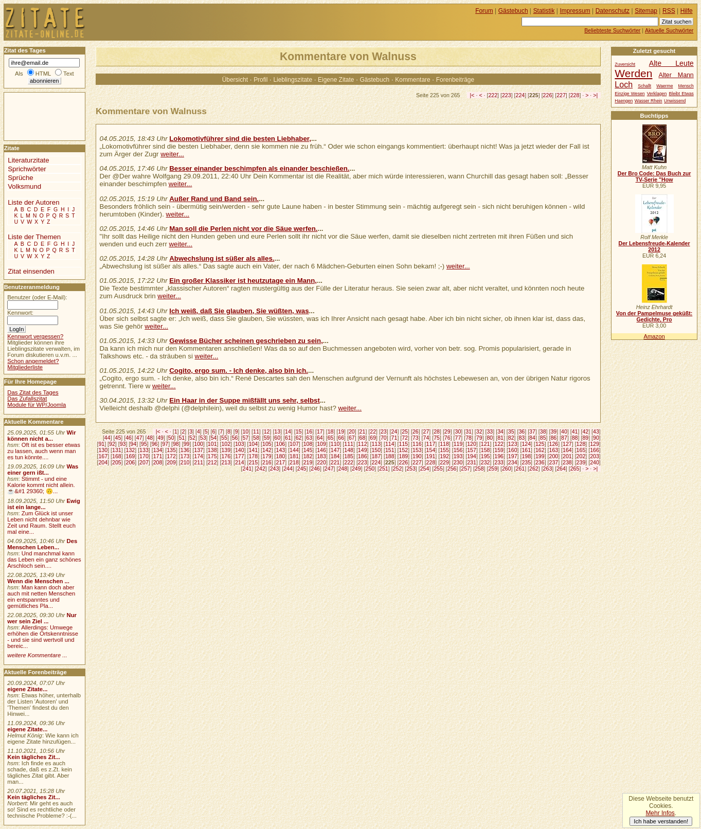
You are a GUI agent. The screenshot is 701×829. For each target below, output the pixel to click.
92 (112, 444)
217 (280, 462)
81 (500, 438)
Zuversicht (625, 64)
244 (288, 468)
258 (479, 468)
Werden (633, 73)
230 (458, 462)
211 (198, 462)
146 (321, 450)
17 (320, 431)
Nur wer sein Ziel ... (42, 618)
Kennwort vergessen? (35, 336)
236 (540, 462)
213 (225, 462)
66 (341, 438)
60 (277, 438)
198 (526, 456)
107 (294, 444)
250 (369, 468)
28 (437, 431)
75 (437, 438)
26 (415, 431)
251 (383, 468)
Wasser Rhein (648, 100)
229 (444, 462)
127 (567, 444)
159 (499, 450)
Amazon (653, 336)
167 (102, 456)
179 (267, 456)
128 (581, 444)
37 (532, 431)
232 (485, 462)
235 (526, 462)
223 (506, 95)
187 (376, 456)
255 (438, 468)
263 (547, 468)
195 (485, 456)
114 (389, 444)
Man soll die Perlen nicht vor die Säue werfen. (243, 228)
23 (384, 431)
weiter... (172, 154)
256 (452, 468)
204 (102, 462)
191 (431, 456)
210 (185, 462)
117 (431, 444)
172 (171, 456)
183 (321, 456)
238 (567, 462)
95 (144, 444)
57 (245, 438)
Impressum (575, 10)
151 (389, 450)
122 (499, 444)
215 (253, 462)
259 (492, 468)
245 (302, 468)
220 (321, 462)
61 (288, 438)
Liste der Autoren (33, 202)
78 (468, 438)
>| (595, 95)
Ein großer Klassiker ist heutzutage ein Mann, (243, 280)
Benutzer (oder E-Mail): (37, 297)
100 (198, 444)
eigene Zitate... (27, 689)
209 (171, 462)
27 (426, 431)
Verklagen (657, 93)
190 (417, 456)
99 (187, 444)
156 (458, 450)
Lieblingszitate (292, 79)
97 (165, 444)
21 (363, 431)
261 (520, 468)
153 (417, 450)
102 (225, 444)
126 (554, 444)
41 (575, 431)
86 (553, 438)
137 (198, 450)
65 (331, 438)
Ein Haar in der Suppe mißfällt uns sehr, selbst (244, 400)
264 (561, 468)
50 (171, 438)
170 (144, 456)
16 (309, 431)
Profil (260, 79)
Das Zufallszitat (27, 398)
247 (329, 468)
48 (150, 438)
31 (468, 431)
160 (512, 450)
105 (267, 444)
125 (540, 444)
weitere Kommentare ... (37, 655)
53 (203, 438)
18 (331, 431)
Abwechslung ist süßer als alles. (221, 258)
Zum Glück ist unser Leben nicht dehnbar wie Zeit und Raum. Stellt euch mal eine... (41, 522)
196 (499, 456)
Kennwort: (20, 313)
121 (485, 444)
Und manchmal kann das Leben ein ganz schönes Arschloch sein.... (44, 559)
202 (581, 456)
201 (567, 456)
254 (424, 468)
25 (405, 431)
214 (239, 462)
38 (543, 431)
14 (288, 431)
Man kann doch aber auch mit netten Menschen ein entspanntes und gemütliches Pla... (41, 596)
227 (561, 95)
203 (594, 456)
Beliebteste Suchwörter (612, 30)
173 (185, 456)
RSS (668, 10)
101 (212, 444)
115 (403, 444)
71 (394, 438)
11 (256, 431)
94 (133, 444)
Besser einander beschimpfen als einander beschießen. (259, 168)
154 (431, 450)
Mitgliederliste (25, 367)
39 (553, 431)
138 (212, 450)
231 (471, 462)
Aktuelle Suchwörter (669, 30)
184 (335, 456)
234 (512, 462)
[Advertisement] (35, 116)
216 (267, 462)
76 (447, 438)
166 (594, 450)
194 (471, 456)
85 (543, 438)
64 (320, 438)
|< (472, 95)
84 (532, 438)
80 (490, 438)
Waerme (664, 85)
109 (321, 444)
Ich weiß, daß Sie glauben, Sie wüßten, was (239, 311)
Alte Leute (671, 63)
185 (348, 456)
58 (256, 438)
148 (348, 450)
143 (280, 450)
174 (198, 456)
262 (533, 468)
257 (465, 468)
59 (267, 438)
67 (352, 438)
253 (411, 468)
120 (471, 444)
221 (335, 462)
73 (415, 438)
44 (107, 438)
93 (123, 444)
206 (130, 462)
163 (554, 450)
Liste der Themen (34, 237)
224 (520, 95)
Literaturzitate (28, 160)
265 (575, 468)
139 (225, 450)
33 (490, 431)
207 (144, 462)
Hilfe (686, 10)
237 (554, 462)
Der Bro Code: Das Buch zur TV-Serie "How (654, 176)
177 (239, 456)
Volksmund (24, 186)
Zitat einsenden (31, 271)
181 (294, 456)
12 (267, 431)
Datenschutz (613, 10)
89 (585, 438)
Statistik (544, 10)
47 (139, 438)
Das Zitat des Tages (32, 392)
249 (356, 468)
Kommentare (412, 79)
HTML (43, 73)
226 (547, 95)
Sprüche (20, 178)
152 (403, 450)
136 (185, 450)
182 (308, 456)
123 (512, 444)
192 (444, 456)
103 (239, 444)
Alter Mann (675, 75)
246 (315, 468)
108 (308, 444)
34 (500, 431)
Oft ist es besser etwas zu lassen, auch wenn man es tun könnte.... (43, 451)
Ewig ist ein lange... (43, 504)
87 (564, 438)
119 (458, 444)
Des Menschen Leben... (42, 544)
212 (212, 462)
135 (171, 450)
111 (348, 444)
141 (253, 450)
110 (335, 444)
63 (309, 438)
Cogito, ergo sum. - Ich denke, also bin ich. (238, 370)
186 (362, 456)
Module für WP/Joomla (36, 405)
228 (575, 95)
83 (521, 438)
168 (116, 456)
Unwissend (675, 100)
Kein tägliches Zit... (33, 757)
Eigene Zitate (336, 79)
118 (444, 444)
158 (485, 450)
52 (192, 438)
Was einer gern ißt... (42, 469)
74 (426, 438)
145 (308, 450)
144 (294, 450)
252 (397, 468)
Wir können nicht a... (41, 435)
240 (594, 462)
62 (299, 438)
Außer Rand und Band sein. (214, 199)
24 (394, 431)
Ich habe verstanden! (661, 821)
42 (585, 431)
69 (373, 438)
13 (277, 431)
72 (405, 438)
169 (130, 456)
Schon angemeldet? (33, 361)
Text (68, 73)
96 (155, 444)
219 (308, 462)
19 (341, 431)
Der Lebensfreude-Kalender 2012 (654, 246)
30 (458, 431)
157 (471, 450)
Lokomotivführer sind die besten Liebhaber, (240, 138)
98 (176, 444)
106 (280, 444)
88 (575, 438)
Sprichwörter (27, 169)
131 (116, 450)
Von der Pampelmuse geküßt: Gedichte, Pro (654, 316)
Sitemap (646, 10)
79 (479, 438)
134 (158, 450)
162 (540, 450)
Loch (624, 84)
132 (130, 450)
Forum (484, 10)
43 (596, 431)
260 (506, 468)
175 (212, 456)
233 (499, 462)
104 (253, 444)
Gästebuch (375, 79)
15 (299, 431)
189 (403, 456)
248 (342, 468)
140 (239, 450)
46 (128, 438)
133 (144, 450)
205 (116, 462)
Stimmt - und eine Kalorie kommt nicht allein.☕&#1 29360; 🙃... (41, 485)
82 (511, 438)
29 (447, 431)
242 (260, 468)
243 (274, 468)
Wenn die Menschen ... (38, 581)
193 (458, 456)
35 (511, 431)
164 (567, 450)
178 (253, 456)
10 (245, 431)
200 (554, 456)
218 (294, 462)
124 (526, 444)
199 (540, 456)
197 (512, 456)
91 (101, 444)
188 (389, 456)
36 (521, 431)
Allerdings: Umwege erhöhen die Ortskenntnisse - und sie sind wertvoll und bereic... (42, 636)
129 (594, 444)
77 (458, 438)
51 (181, 438)
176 (225, 456)
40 (564, 431)
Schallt (644, 85)
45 (118, 438)
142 (267, 450)
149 (362, 450)
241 (247, 468)
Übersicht (235, 79)
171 (158, 456)
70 (384, 438)
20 (352, 431)
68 (363, 438)
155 (444, 450)
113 (376, 444)
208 (158, 462)
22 (373, 431)
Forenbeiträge (455, 79)
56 (235, 438)
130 (102, 450)
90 (596, 438)
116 (417, 444)
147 (335, 450)
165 (581, 450)
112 (362, 444)
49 (160, 438)
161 (526, 450)
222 (492, 95)
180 (280, 456)
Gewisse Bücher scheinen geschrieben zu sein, (246, 341)
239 (581, 462)
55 (224, 438)
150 (376, 450)
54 (213, 438)
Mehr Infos (659, 813)
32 (479, 431)
